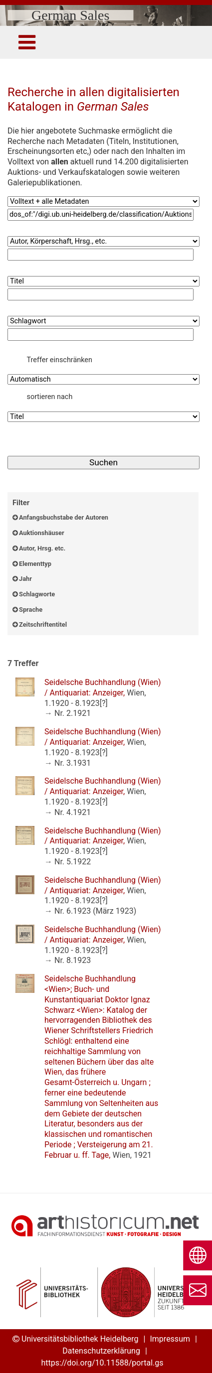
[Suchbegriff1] (100, 215)
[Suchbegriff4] (100, 334)
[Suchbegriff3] (100, 294)
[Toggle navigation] (27, 42)
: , (102, 693)
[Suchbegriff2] (100, 255)
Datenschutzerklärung (101, 1351)
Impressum (170, 1339)
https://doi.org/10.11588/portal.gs (102, 1363)
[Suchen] (103, 462)
